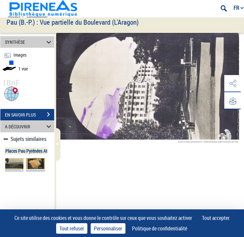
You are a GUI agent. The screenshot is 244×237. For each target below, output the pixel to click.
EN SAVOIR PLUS (29, 114)
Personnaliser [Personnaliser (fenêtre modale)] (108, 228)
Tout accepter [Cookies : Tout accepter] (216, 218)
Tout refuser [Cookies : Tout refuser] (71, 228)
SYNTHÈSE (29, 42)
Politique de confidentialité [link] (159, 228)
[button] (11, 93)
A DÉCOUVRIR (29, 126)
